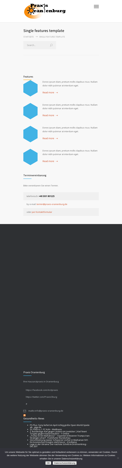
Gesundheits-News (33, 418)
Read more (48, 92)
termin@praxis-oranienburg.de (52, 204)
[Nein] (118, 458)
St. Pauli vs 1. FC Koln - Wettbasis (46, 429)
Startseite (28, 36)
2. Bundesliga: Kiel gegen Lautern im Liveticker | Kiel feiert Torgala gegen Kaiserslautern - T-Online (58, 432)
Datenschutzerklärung (64, 463)
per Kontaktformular (42, 212)
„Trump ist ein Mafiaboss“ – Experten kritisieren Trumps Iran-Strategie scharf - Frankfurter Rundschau (60, 436)
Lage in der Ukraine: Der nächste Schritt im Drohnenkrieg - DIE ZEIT (58, 445)
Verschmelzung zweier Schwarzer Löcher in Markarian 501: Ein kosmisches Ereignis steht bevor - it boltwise (59, 441)
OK (48, 463)
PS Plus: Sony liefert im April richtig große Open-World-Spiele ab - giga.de (59, 426)
